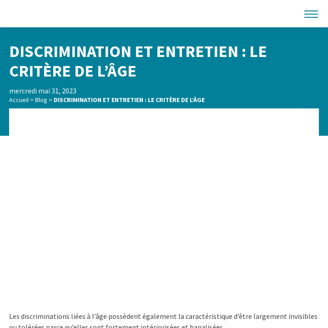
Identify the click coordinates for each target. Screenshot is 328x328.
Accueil (19, 100)
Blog (41, 100)
